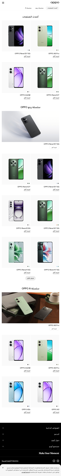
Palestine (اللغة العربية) (10, 461)
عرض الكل (30, 278)
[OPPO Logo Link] (55, 3)
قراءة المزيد (26, 472)
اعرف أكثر (56, 56)
